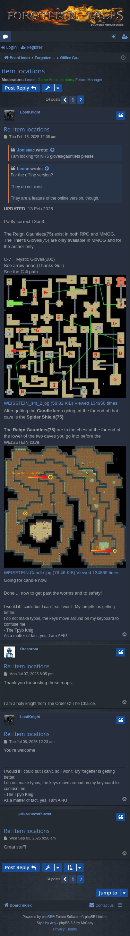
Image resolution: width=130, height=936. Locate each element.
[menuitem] (101, 905)
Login (11, 47)
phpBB (47, 917)
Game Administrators (55, 79)
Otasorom (29, 649)
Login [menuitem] (115, 37)
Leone (30, 79)
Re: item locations (27, 129)
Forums (7, 37)
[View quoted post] (53, 150)
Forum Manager (88, 79)
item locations (23, 70)
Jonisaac (26, 150)
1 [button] (72, 100)
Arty (53, 923)
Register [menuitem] (126, 37)
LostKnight (30, 112)
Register (34, 47)
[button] (64, 100)
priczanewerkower (34, 813)
